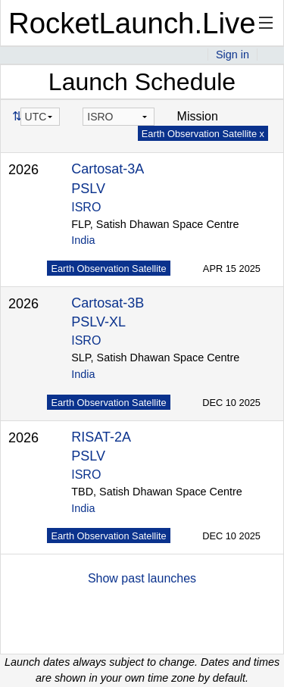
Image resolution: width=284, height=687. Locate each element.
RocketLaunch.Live (132, 23)
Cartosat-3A (107, 168)
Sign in (232, 54)
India (83, 240)
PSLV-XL (98, 321)
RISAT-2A (101, 437)
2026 (23, 169)
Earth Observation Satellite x (203, 133)
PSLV (88, 188)
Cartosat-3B (107, 303)
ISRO (86, 207)
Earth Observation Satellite (108, 268)
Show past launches (142, 578)
